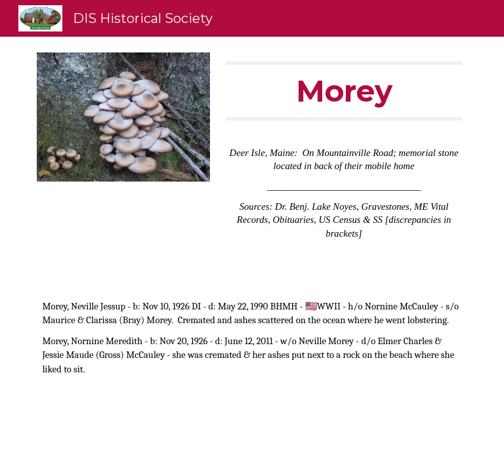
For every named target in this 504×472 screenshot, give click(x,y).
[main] (343, 91)
